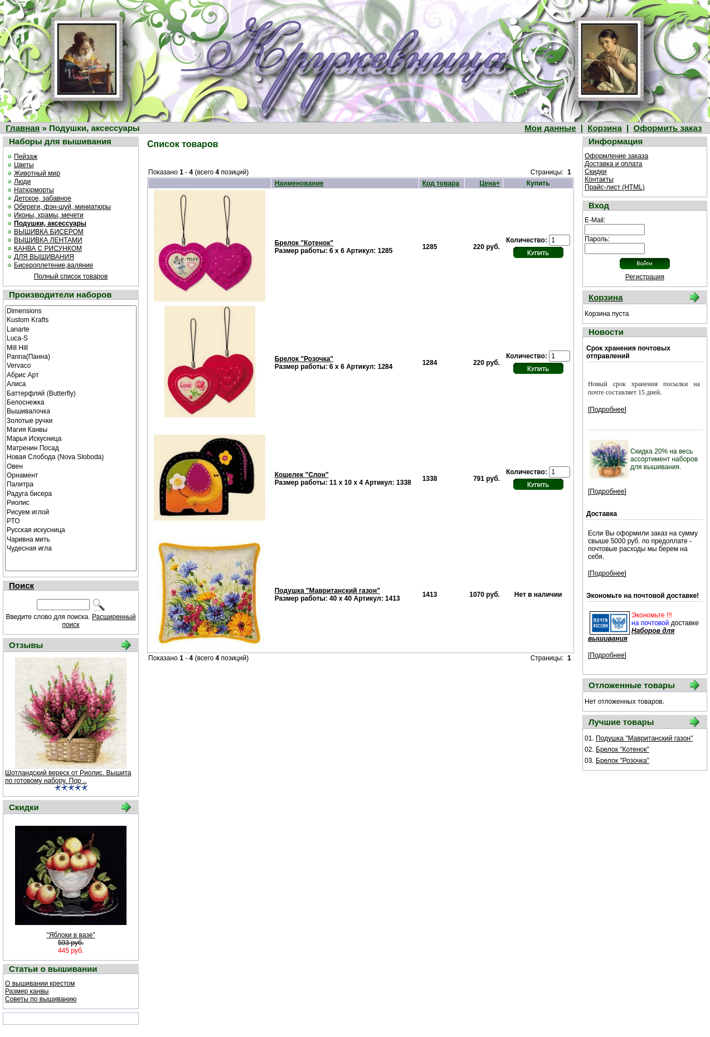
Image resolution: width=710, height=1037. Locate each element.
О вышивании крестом (40, 983)
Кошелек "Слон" (302, 475)
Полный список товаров (71, 276)
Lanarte (71, 328)
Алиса (71, 383)
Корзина (604, 128)
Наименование (299, 183)
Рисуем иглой (71, 511)
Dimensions (71, 310)
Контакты (599, 179)
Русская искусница (71, 529)
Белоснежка (71, 401)
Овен (71, 465)
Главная (23, 128)
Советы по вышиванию (40, 999)
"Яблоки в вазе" (70, 935)
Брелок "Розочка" (304, 359)
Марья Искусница (71, 438)
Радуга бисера (71, 493)
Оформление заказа (616, 156)
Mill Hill (71, 347)
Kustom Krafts (71, 319)
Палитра (71, 483)
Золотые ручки (71, 420)
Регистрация (644, 277)
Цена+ (489, 183)
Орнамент (71, 474)
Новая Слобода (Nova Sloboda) (71, 456)
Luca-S (71, 337)
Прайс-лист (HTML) (615, 187)
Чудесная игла (71, 547)
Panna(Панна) (71, 356)
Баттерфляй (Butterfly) (71, 392)
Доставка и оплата (614, 164)
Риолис (71, 502)
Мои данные (550, 128)
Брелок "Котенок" (304, 243)
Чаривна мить (71, 538)
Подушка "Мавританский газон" (327, 591)
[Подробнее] (607, 409)
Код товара (440, 183)
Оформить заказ (668, 128)
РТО (71, 520)
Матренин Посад (71, 447)
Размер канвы (26, 991)
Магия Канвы (71, 429)
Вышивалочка (71, 410)
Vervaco (71, 365)
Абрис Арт (71, 374)
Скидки (596, 172)
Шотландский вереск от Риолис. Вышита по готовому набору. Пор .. (68, 777)
